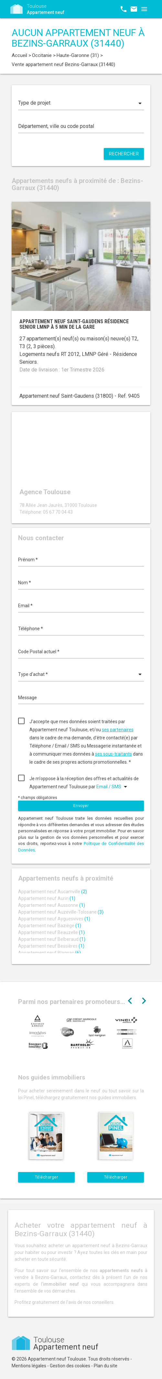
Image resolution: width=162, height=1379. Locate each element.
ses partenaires (118, 729)
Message (27, 697)
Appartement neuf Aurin (46, 898)
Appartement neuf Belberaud (51, 939)
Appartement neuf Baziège (49, 925)
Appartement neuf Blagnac (49, 952)
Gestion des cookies (70, 1365)
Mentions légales (29, 1365)
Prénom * (28, 559)
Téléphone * (30, 628)
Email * (25, 605)
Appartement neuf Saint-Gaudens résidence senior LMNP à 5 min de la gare (74, 324)
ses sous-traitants (113, 754)
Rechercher (124, 153)
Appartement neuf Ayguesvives (54, 918)
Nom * (24, 582)
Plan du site (105, 1365)
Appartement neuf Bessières (51, 946)
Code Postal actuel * (38, 651)
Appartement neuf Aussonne (51, 905)
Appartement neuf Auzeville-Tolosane (60, 912)
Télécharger (46, 1177)
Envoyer (81, 805)
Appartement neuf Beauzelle (51, 932)
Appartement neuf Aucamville (52, 891)
